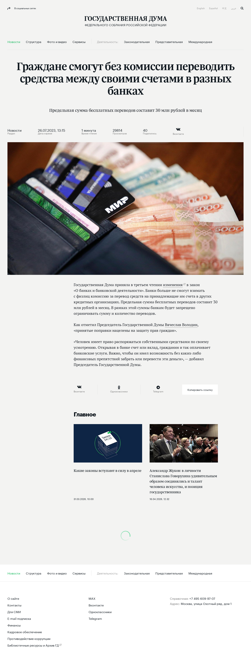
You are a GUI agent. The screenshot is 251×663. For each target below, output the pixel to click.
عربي (234, 8)
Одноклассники (100, 611)
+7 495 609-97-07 (202, 598)
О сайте (13, 598)
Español (213, 8)
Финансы (14, 624)
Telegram (95, 618)
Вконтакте (96, 604)
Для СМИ (14, 611)
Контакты (14, 604)
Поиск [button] (242, 8)
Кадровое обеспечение (24, 631)
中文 (224, 8)
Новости (14, 129)
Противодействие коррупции (28, 638)
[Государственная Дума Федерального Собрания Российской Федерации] (125, 21)
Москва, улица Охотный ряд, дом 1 (206, 603)
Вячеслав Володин (181, 324)
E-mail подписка (19, 618)
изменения (173, 284)
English (201, 8)
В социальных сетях (25, 8)
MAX (92, 598)
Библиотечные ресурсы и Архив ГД (33, 645)
